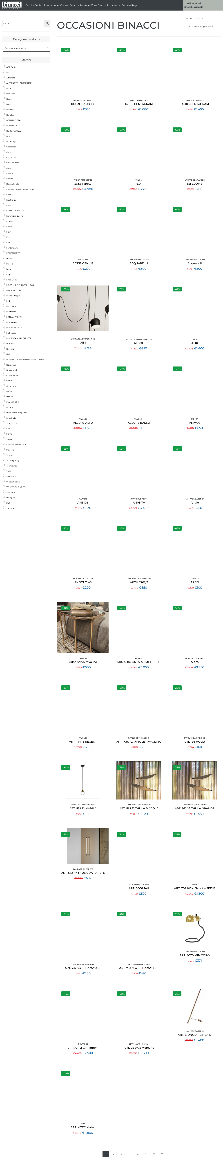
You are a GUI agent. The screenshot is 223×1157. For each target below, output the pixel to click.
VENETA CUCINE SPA (16, 487)
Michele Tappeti (13, 296)
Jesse (8, 269)
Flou (8, 242)
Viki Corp (10, 492)
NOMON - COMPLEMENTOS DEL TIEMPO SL (27, 359)
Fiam (8, 232)
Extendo (10, 221)
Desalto (9, 173)
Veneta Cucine (13, 482)
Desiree (9, 179)
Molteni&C (11, 343)
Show (189, 18)
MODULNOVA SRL (15, 327)
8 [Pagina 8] (154, 1154)
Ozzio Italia (11, 386)
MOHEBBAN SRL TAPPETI (18, 338)
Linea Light (11, 280)
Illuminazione (51, 5)
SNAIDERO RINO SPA (16, 444)
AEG (8, 72)
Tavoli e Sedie (33, 5)
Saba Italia (11, 418)
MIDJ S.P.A (11, 306)
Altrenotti (10, 78)
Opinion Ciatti (12, 375)
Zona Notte (113, 5)
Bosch (9, 136)
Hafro (9, 258)
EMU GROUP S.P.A (15, 210)
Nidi (8, 354)
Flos (8, 237)
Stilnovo (10, 450)
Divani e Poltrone (80, 5)
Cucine (64, 5)
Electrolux (11, 200)
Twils (8, 471)
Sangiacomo (12, 423)
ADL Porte (11, 67)
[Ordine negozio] (203, 26)
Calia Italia (11, 147)
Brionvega (11, 141)
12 (195, 18)
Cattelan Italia (12, 163)
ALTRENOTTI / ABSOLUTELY (19, 83)
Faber (9, 226)
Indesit (9, 264)
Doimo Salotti (12, 184)
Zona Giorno (98, 5)
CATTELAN (11, 157)
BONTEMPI (11, 125)
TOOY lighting (12, 460)
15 (199, 18)
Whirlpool (11, 498)
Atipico (9, 88)
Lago (8, 274)
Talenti (9, 455)
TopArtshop (11, 466)
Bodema (10, 109)
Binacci (9, 104)
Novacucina (12, 365)
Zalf (8, 503)
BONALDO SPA (13, 120)
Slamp (9, 434)
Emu (8, 205)
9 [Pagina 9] (162, 1154)
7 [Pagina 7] (146, 1154)
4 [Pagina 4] (130, 1154)
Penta (9, 391)
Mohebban (11, 333)
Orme (9, 381)
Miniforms (11, 312)
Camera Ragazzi (131, 5)
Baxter (9, 99)
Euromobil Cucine (14, 216)
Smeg (9, 439)
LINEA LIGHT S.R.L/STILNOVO (20, 285)
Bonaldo (10, 115)
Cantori (9, 152)
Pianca (9, 396)
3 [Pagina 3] (121, 1154)
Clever (9, 168)
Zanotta (10, 508)
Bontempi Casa (13, 131)
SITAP (9, 428)
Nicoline (10, 349)
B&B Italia (10, 93)
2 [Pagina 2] (113, 1154)
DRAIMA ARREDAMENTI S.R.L (20, 189)
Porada (9, 407)
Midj (8, 301)
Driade (9, 194)
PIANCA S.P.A (12, 402)
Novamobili (11, 370)
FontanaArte (12, 248)
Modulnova (11, 322)
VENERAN (11, 476)
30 (202, 18)
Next (170, 1154)
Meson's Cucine (13, 290)
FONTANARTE (13, 253)
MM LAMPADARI (14, 317)
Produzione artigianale (16, 412)
